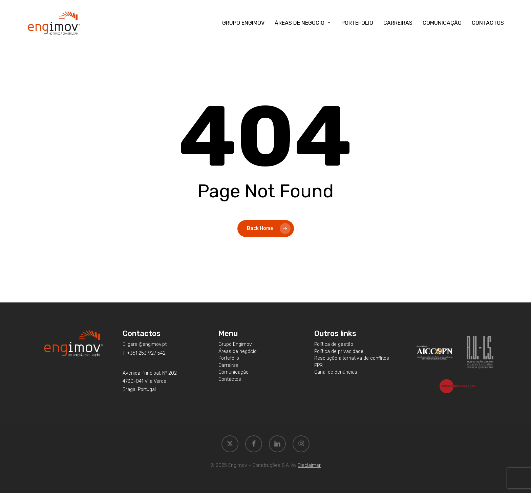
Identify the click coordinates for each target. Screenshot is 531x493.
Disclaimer (309, 465)
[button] (145, 344)
